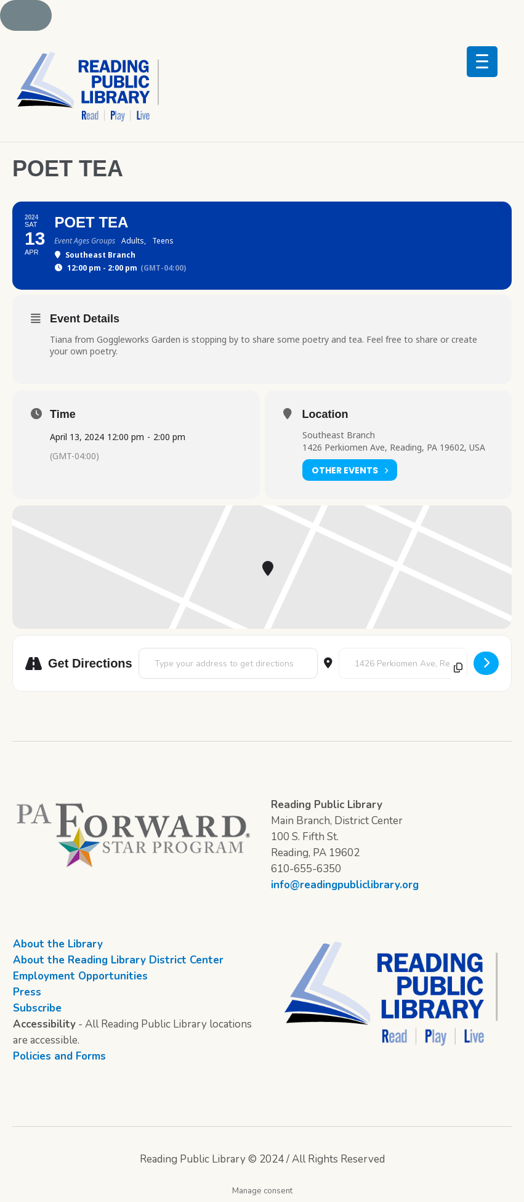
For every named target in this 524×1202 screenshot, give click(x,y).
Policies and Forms (59, 1056)
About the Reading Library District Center (118, 960)
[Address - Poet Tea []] (228, 663)
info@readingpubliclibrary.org (345, 885)
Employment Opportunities (80, 976)
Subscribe (37, 1008)
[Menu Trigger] (482, 61)
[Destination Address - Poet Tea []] (403, 663)
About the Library (58, 944)
